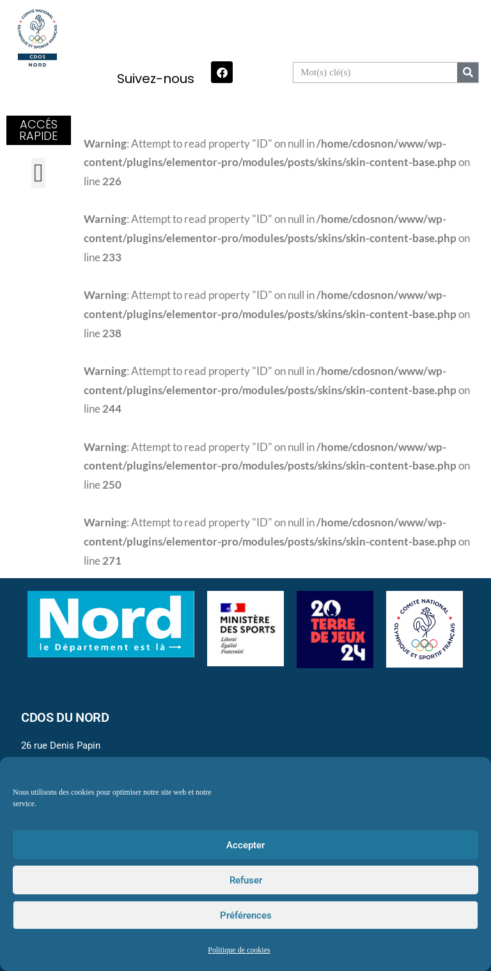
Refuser (246, 880)
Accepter (245, 845)
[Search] (467, 72)
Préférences (246, 915)
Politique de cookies (239, 950)
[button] (38, 173)
